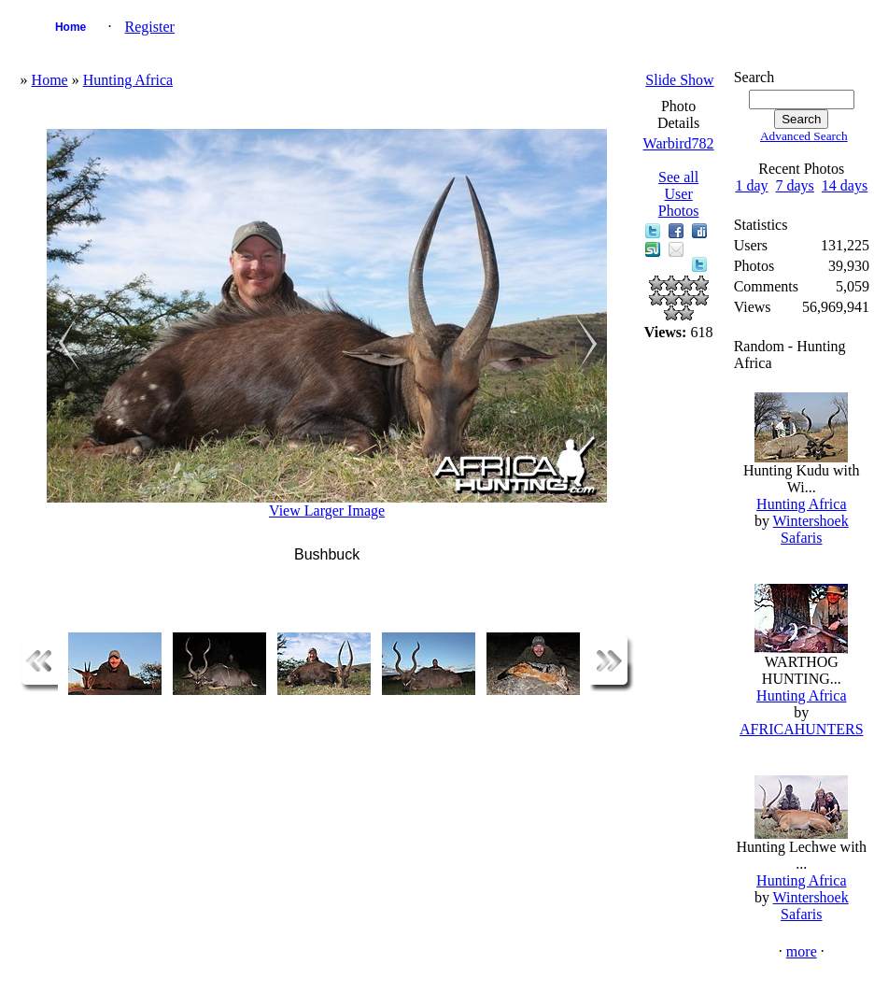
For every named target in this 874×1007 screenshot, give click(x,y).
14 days (844, 185)
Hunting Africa (128, 80)
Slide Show (679, 80)
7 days (795, 185)
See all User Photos (678, 194)
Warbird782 (678, 143)
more (801, 951)
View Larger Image (327, 510)
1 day (751, 185)
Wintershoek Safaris (811, 529)
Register (150, 27)
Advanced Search (804, 136)
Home (70, 27)
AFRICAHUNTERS (801, 729)
